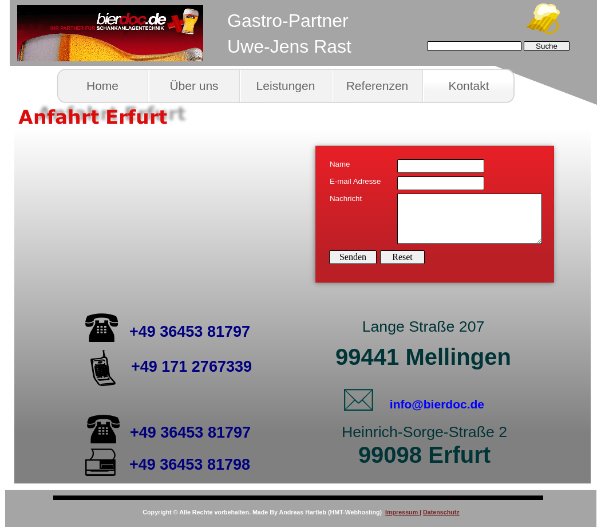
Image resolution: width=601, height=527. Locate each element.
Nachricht (346, 198)
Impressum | (403, 512)
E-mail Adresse (355, 181)
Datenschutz (441, 512)
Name (340, 164)
